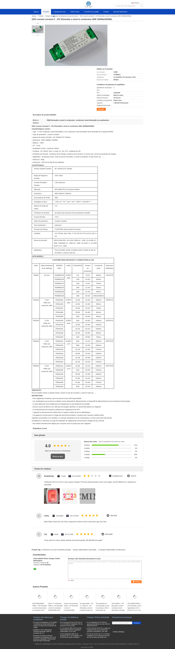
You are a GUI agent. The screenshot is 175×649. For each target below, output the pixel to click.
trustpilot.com (117, 476)
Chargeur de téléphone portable (69, 618)
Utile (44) (113, 516)
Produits (46, 12)
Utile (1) (133, 476)
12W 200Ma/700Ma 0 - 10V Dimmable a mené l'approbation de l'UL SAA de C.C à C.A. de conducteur (134, 608)
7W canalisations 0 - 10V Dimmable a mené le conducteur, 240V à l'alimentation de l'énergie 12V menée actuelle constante (102, 609)
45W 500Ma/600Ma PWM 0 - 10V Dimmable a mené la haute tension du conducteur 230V (39, 607)
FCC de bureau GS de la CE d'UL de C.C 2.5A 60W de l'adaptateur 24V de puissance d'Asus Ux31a (71, 624)
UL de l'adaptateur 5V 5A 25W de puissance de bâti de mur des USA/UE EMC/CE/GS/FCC (98, 624)
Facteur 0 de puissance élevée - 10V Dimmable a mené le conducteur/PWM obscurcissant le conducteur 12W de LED (71, 610)
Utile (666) (108, 534)
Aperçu (36, 12)
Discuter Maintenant (120, 12)
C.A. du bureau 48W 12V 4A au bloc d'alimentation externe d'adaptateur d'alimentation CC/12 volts (71, 629)
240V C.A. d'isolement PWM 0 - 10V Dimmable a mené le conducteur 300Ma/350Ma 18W (55, 607)
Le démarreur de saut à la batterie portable (56, 550)
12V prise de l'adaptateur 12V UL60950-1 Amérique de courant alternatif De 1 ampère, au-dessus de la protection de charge (45, 625)
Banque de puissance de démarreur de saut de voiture (62, 16)
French (137, 3)
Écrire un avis (58, 456)
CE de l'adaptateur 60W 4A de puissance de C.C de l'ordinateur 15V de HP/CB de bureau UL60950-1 (71, 635)
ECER (91, 647)
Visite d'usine (74, 12)
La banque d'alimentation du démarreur (111, 550)
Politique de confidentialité (42, 644)
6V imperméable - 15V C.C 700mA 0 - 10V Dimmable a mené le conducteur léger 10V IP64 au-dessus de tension (86, 609)
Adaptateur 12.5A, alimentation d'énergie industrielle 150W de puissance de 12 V (42, 631)
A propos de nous (60, 12)
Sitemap (121, 632)
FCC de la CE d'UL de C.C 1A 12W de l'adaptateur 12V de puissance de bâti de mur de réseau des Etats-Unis (98, 635)
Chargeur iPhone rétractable (98, 617)
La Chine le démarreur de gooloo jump (62, 644)
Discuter (101, 109)
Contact (106, 12)
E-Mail (115, 632)
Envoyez (136, 623)
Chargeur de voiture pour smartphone (43, 618)
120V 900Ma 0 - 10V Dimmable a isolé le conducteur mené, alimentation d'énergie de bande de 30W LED (118, 608)
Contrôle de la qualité (91, 12)
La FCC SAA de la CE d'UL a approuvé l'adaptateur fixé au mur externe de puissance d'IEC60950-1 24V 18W (98, 629)
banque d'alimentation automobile (84, 550)
